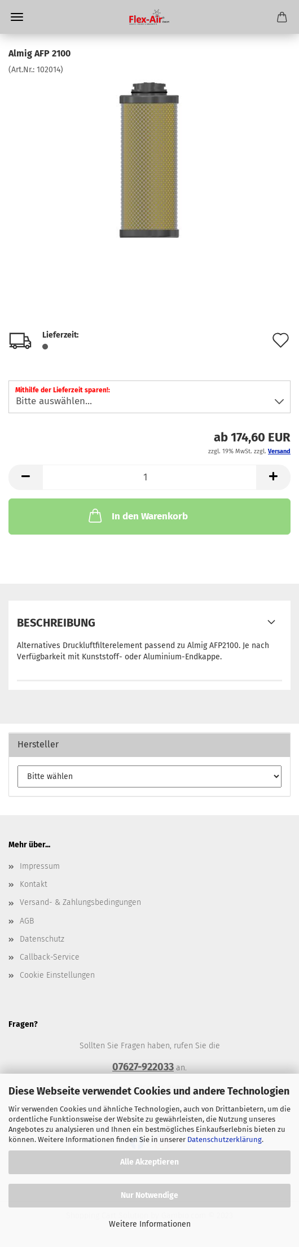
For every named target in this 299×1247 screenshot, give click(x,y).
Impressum (40, 866)
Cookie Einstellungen (57, 975)
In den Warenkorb (137, 515)
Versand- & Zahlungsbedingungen (80, 902)
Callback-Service (50, 957)
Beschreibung (56, 622)
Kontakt (33, 884)
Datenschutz (42, 939)
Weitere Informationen (150, 1224)
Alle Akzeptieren (149, 1162)
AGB (27, 921)
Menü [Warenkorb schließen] (17, 16)
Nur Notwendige (149, 1195)
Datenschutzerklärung (224, 1139)
